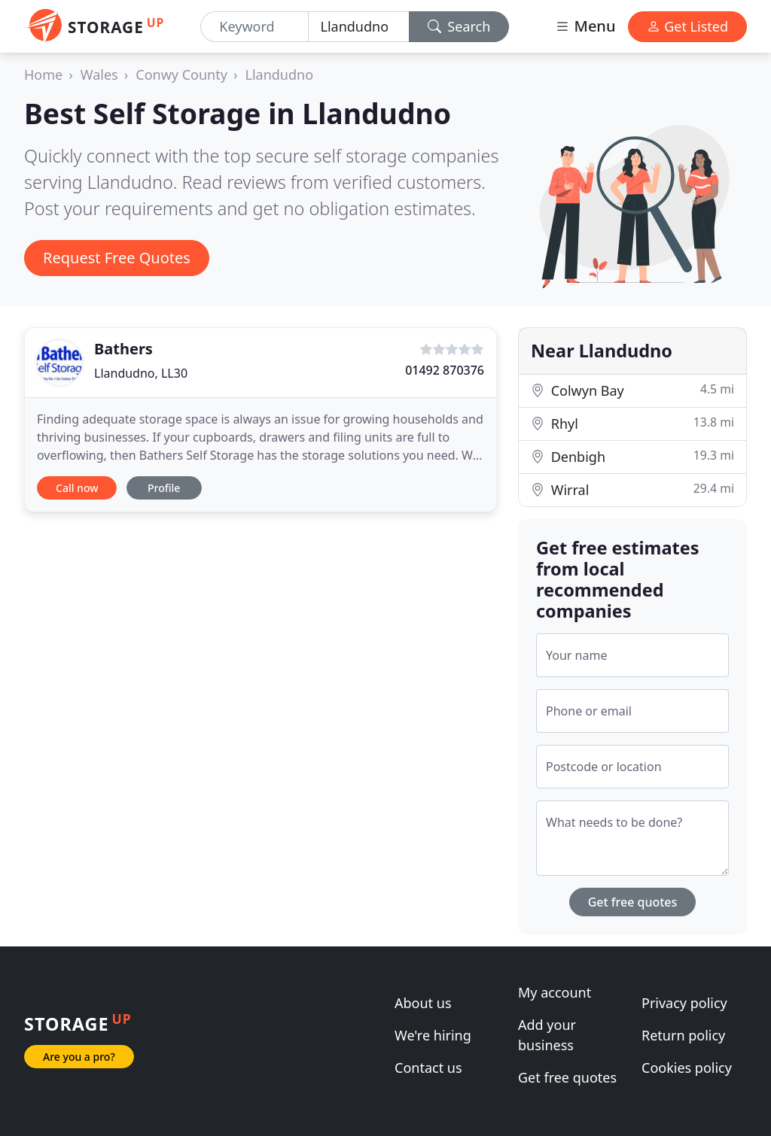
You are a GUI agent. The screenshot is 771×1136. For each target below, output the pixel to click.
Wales (99, 74)
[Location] (359, 26)
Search (459, 26)
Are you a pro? (79, 1056)
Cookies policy (686, 1068)
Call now (77, 488)
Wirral (632, 489)
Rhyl (632, 423)
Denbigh (632, 456)
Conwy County (181, 74)
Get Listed (687, 26)
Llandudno (279, 74)
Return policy (683, 1035)
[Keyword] (254, 26)
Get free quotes (633, 902)
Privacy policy (684, 1003)
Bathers (123, 349)
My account (554, 992)
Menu (585, 26)
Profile (164, 488)
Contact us (428, 1068)
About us (423, 1003)
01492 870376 (444, 370)
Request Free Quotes (116, 258)
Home (43, 74)
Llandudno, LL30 (140, 373)
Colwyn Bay (632, 390)
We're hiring (433, 1035)
